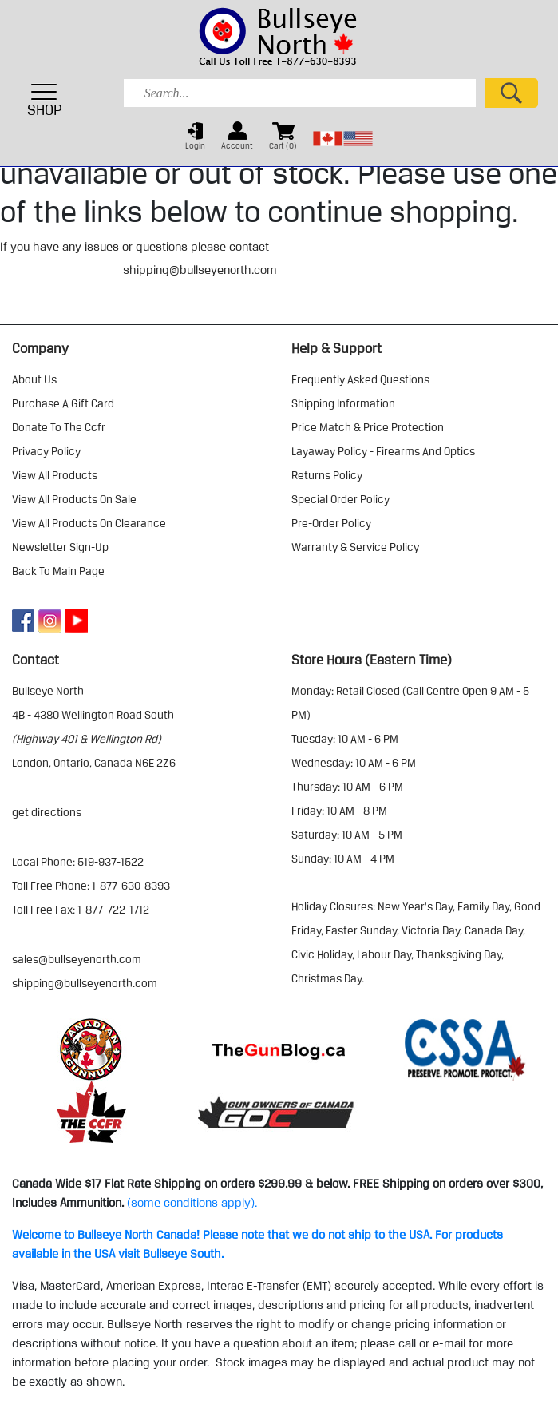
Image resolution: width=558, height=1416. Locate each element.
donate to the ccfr (58, 427)
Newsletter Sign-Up (60, 547)
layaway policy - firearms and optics (383, 451)
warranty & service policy (355, 547)
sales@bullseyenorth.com (76, 959)
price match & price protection (367, 427)
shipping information (343, 403)
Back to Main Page (58, 571)
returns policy (326, 475)
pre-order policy (331, 523)
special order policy (340, 499)
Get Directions (46, 812)
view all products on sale (74, 499)
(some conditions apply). (192, 1203)
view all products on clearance (89, 523)
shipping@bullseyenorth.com (200, 270)
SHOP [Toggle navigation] (44, 99)
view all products (54, 475)
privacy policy (46, 451)
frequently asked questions (360, 379)
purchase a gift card (63, 403)
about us (34, 379)
